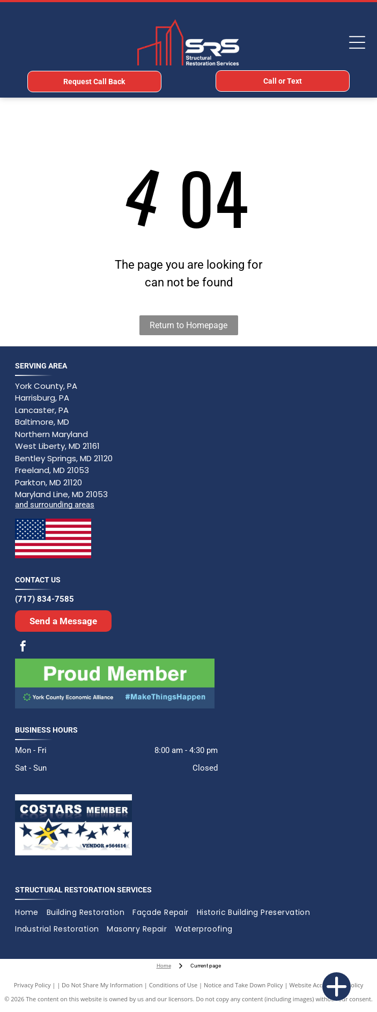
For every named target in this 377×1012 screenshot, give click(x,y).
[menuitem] (31, 912)
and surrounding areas (54, 504)
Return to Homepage (188, 325)
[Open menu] (357, 42)
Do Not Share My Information (102, 985)
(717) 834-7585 (44, 599)
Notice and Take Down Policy (243, 985)
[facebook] (23, 647)
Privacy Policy (32, 985)
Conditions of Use (173, 985)
